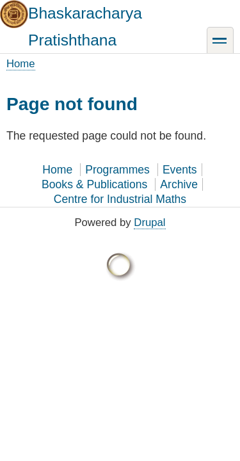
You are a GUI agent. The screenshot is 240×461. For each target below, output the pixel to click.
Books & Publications (94, 184)
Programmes (117, 169)
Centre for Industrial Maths (120, 199)
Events (180, 169)
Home (20, 64)
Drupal (149, 222)
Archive (179, 184)
